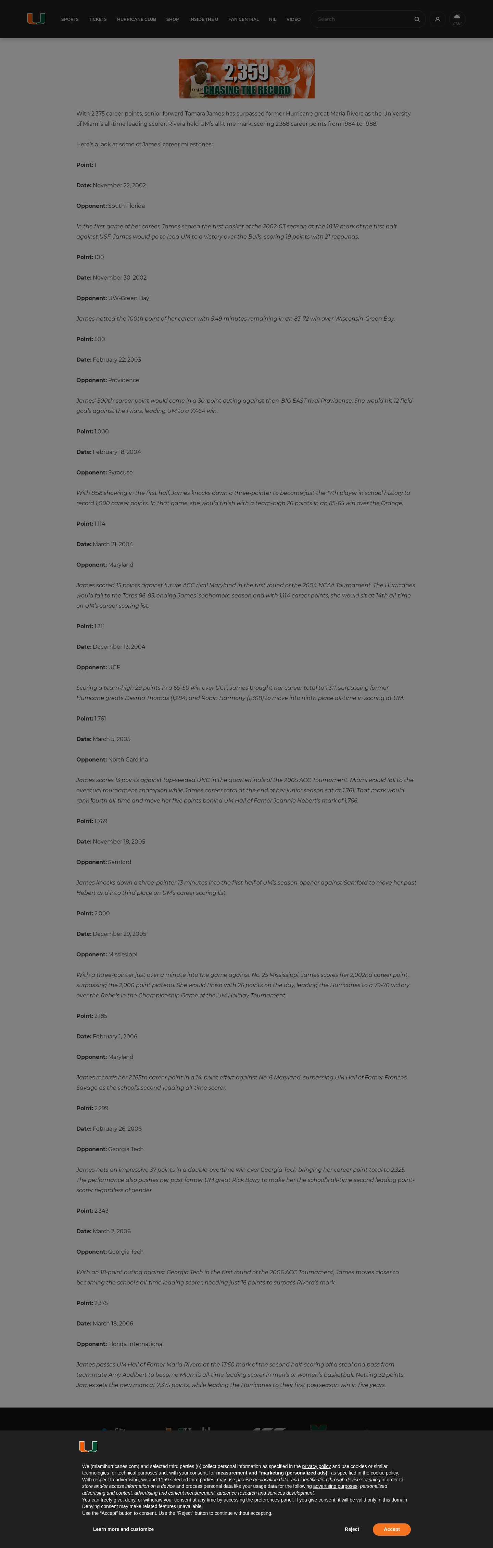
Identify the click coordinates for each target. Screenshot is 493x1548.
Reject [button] (352, 1529)
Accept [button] (392, 1529)
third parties (201, 1479)
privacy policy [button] (316, 1466)
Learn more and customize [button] (123, 1529)
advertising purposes (335, 1486)
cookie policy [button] (384, 1473)
